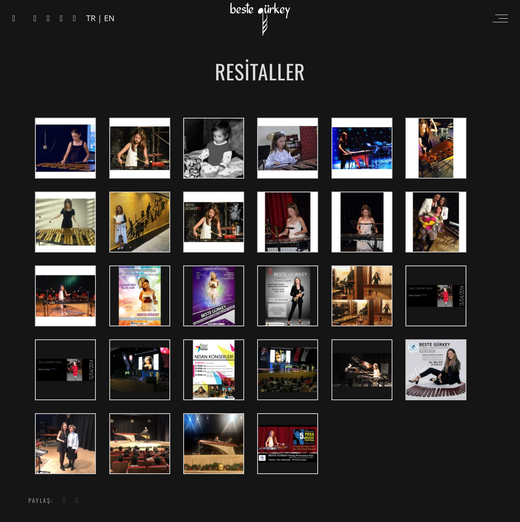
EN (109, 18)
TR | (95, 18)
